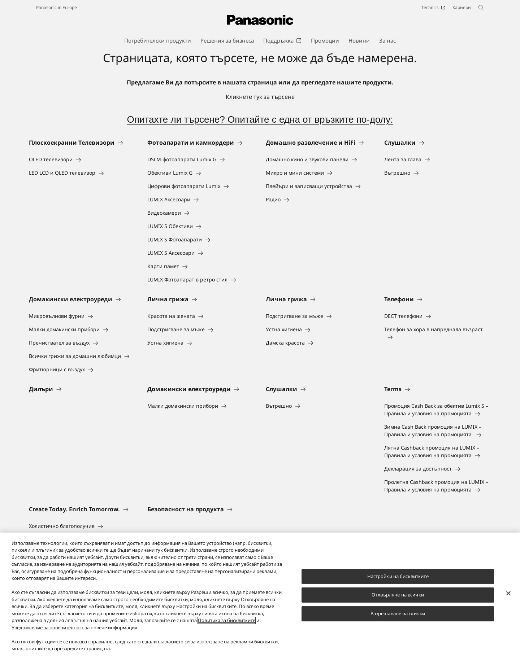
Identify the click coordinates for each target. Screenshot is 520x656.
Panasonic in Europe (56, 7)
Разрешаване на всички (397, 613)
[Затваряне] (508, 594)
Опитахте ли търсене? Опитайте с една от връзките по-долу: (260, 119)
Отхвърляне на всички (398, 595)
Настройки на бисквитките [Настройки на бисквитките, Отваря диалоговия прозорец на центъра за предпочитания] (398, 576)
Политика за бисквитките (226, 620)
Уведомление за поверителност (48, 627)
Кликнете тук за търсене (260, 97)
